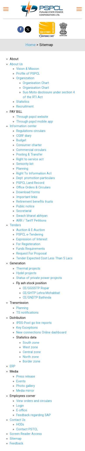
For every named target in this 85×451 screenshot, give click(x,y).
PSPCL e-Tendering (29, 234)
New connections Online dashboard (41, 332)
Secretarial (23, 211)
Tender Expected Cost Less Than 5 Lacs (44, 258)
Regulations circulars (31, 131)
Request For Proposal (31, 253)
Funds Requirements (30, 249)
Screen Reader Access (26, 434)
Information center (23, 126)
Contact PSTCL (27, 429)
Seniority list (24, 164)
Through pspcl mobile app (34, 121)
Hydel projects (26, 273)
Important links (26, 197)
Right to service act (30, 159)
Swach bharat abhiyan (31, 216)
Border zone (31, 361)
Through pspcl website (32, 117)
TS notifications (27, 312)
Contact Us (17, 420)
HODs (20, 424)
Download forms (28, 192)
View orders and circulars (34, 401)
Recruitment (25, 106)
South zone (31, 343)
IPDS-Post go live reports (34, 323)
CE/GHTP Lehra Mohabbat (41, 293)
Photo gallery (25, 386)
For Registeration (28, 244)
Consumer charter (29, 145)
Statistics (22, 102)
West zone (30, 347)
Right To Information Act (34, 173)
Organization (25, 78)
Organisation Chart (36, 83)
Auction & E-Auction (30, 230)
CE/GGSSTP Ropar (36, 288)
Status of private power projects (39, 278)
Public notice (25, 206)
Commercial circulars (31, 150)
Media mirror (25, 391)
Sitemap (15, 439)
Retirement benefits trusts (34, 201)
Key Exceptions (27, 328)
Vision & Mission (27, 69)
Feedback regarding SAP (33, 415)
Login (20, 406)
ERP (12, 366)
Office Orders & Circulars (33, 187)
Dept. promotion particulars (35, 178)
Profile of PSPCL (28, 73)
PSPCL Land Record (30, 183)
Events (21, 381)
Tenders (15, 225)
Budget (21, 140)
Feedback (16, 443)
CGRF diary (23, 136)
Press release (25, 376)
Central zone (32, 352)
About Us (16, 64)
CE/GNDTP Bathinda (37, 297)
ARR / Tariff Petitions (31, 220)
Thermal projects (28, 268)
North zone (31, 357)
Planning (22, 169)
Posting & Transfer (29, 154)
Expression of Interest (31, 239)
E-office (21, 410)
